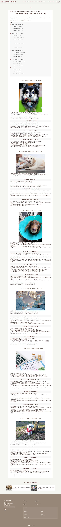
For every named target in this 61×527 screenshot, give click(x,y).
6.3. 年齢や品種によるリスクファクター (18, 73)
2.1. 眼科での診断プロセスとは (17, 35)
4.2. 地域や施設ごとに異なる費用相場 (18, 54)
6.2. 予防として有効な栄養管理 (17, 71)
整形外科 (25, 511)
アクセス (44, 1)
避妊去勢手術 (43, 515)
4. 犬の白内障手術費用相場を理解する (17, 50)
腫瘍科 (42, 511)
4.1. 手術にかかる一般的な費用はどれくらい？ (19, 52)
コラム (53, 1)
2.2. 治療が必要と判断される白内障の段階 (18, 37)
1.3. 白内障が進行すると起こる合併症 (18, 30)
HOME (23, 1)
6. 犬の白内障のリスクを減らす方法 (17, 67)
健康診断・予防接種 (26, 517)
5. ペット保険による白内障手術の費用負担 (18, 59)
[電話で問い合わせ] (59, 2)
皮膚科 (42, 514)
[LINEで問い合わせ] (57, 2)
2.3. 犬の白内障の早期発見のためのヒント (18, 39)
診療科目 (31, 1)
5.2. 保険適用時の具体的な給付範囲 (17, 63)
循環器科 (25, 514)
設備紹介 (40, 1)
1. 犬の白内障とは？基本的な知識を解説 (17, 24)
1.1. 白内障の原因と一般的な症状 (17, 26)
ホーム (24, 500)
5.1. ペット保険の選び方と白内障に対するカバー (19, 61)
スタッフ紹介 (36, 1)
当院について (27, 1)
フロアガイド (49, 1)
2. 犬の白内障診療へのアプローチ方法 (17, 33)
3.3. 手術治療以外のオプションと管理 (18, 47)
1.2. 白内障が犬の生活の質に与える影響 (18, 28)
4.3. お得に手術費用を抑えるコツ (17, 56)
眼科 (24, 515)
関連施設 (36, 501)
